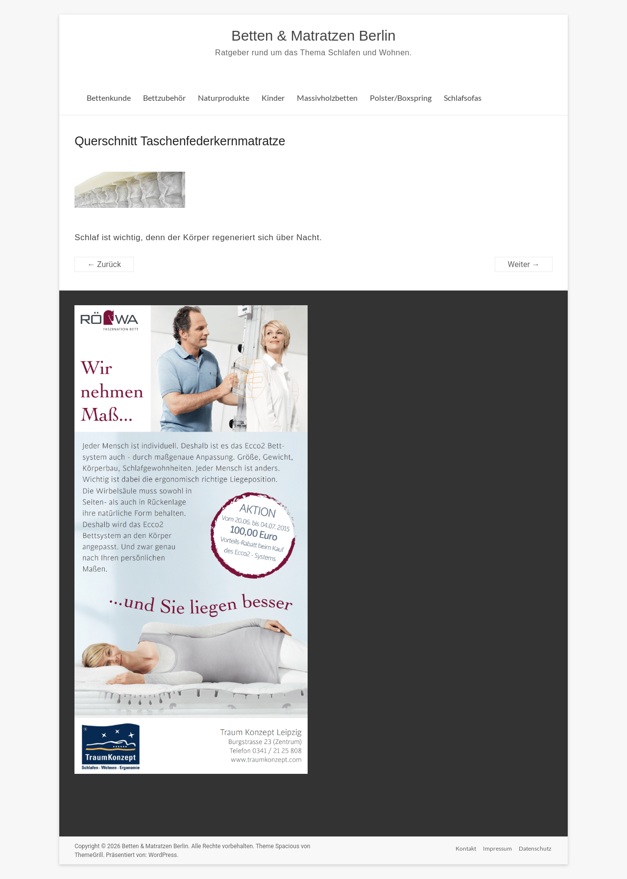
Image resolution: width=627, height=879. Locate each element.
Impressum (497, 847)
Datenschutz (536, 847)
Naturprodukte (223, 97)
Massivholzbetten (327, 97)
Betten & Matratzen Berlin (313, 35)
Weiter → (523, 264)
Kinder (273, 97)
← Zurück (104, 264)
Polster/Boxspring (401, 97)
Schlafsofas (463, 97)
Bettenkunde (109, 97)
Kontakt (465, 847)
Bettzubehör (164, 97)
